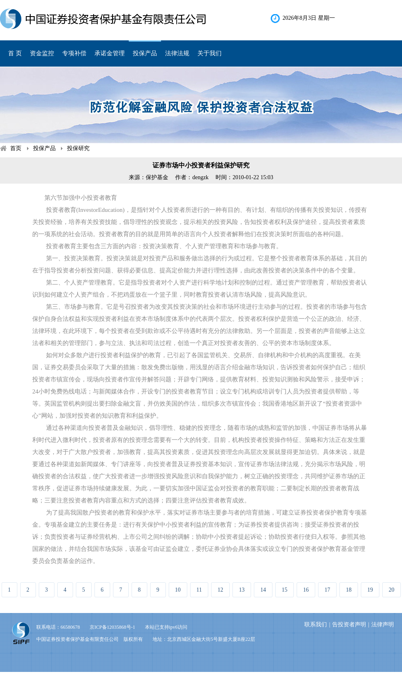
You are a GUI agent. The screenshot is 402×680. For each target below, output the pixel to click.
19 (370, 590)
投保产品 (145, 53)
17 (327, 590)
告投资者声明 (349, 624)
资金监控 (42, 53)
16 (306, 590)
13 (242, 590)
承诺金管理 (109, 53)
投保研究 (78, 148)
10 (178, 590)
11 (199, 590)
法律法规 (177, 53)
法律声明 (382, 624)
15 (284, 590)
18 (349, 590)
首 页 (15, 53)
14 (263, 590)
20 (391, 590)
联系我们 (315, 624)
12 (220, 590)
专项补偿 (74, 53)
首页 (15, 148)
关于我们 (209, 53)
